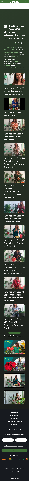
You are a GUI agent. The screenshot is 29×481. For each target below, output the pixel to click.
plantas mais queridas (10, 49)
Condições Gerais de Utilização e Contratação (14, 474)
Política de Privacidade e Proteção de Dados (13, 446)
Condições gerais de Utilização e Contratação (14, 445)
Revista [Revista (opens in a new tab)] (17, 61)
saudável (15, 56)
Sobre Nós (14, 412)
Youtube (7, 65)
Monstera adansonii (10, 47)
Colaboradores (14, 415)
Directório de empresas (14, 421)
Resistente (7, 52)
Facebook (8, 67)
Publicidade (14, 424)
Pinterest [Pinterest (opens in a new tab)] (22, 67)
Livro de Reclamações (14, 478)
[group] (4, 459)
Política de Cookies (14, 471)
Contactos (14, 418)
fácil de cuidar (15, 52)
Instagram (15, 67)
